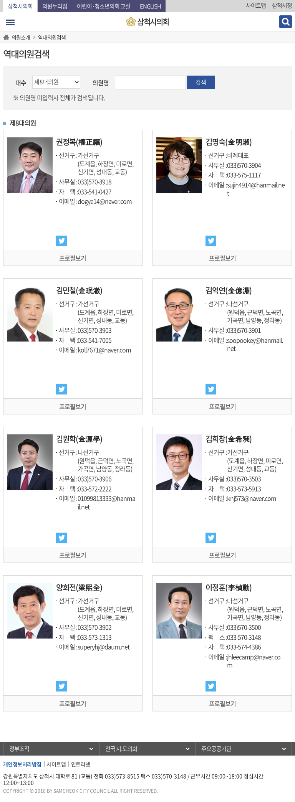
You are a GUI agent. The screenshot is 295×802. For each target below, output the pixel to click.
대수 (20, 82)
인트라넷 (80, 764)
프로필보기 (72, 257)
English (150, 6)
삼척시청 (282, 5)
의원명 (101, 82)
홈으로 (7, 37)
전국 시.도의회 (121, 748)
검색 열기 (285, 21)
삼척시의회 (20, 6)
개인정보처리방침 (22, 764)
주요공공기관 (216, 748)
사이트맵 (256, 5)
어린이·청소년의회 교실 (103, 6)
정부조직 (19, 748)
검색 (201, 82)
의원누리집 (54, 6)
